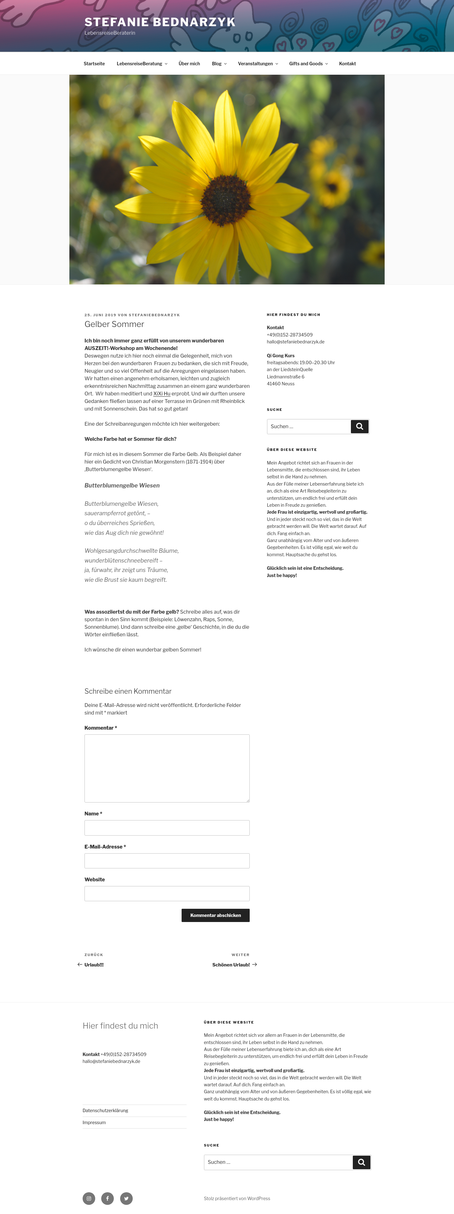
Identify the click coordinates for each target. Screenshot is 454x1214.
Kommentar (100, 728)
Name (93, 814)
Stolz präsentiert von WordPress (237, 1198)
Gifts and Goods (309, 63)
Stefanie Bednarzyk (160, 22)
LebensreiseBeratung (142, 63)
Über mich (189, 63)
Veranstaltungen (258, 63)
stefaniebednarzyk (154, 315)
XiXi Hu (161, 394)
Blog (220, 63)
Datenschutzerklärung (105, 1110)
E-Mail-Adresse (105, 847)
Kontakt (347, 63)
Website (94, 880)
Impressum (94, 1122)
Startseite (94, 63)
